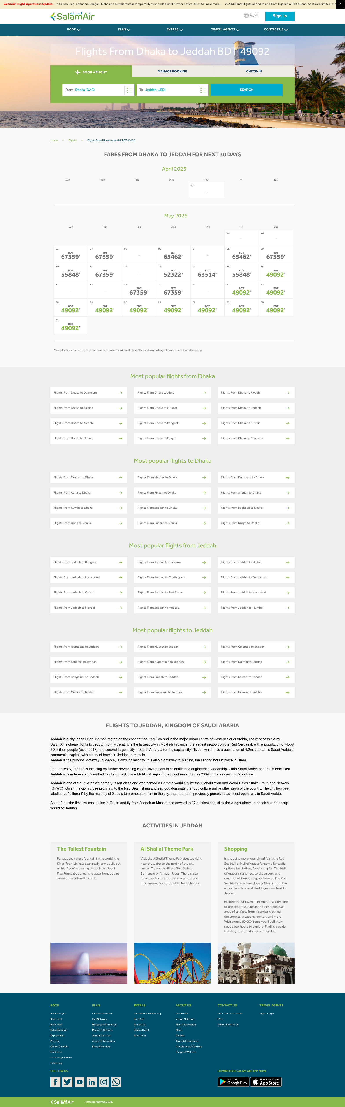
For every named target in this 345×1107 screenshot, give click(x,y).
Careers (180, 1036)
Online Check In (59, 1047)
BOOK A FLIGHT (91, 72)
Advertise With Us (228, 1025)
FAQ (220, 1019)
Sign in (280, 16)
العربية (251, 15)
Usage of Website (186, 1052)
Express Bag (57, 1036)
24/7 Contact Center (230, 1014)
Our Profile (182, 1014)
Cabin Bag (56, 1063)
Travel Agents (223, 29)
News (179, 1030)
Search (246, 90)
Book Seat (56, 1019)
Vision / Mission (185, 1019)
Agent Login (266, 1014)
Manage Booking (172, 72)
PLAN (122, 29)
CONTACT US (273, 29)
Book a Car (140, 1036)
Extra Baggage (58, 1030)
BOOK (71, 29)
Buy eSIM (139, 1019)
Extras (172, 29)
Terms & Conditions (187, 1041)
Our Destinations (102, 1014)
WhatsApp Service (61, 1058)
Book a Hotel (141, 1030)
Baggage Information (104, 1025)
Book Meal (56, 1025)
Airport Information (103, 1041)
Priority (54, 1041)
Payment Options (102, 1030)
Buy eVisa (139, 1025)
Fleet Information (186, 1025)
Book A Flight (58, 1014)
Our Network (99, 1019)
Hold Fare (55, 1052)
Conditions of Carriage (189, 1047)
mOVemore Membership (148, 1014)
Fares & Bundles (101, 1047)
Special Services (101, 1036)
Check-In (254, 72)
